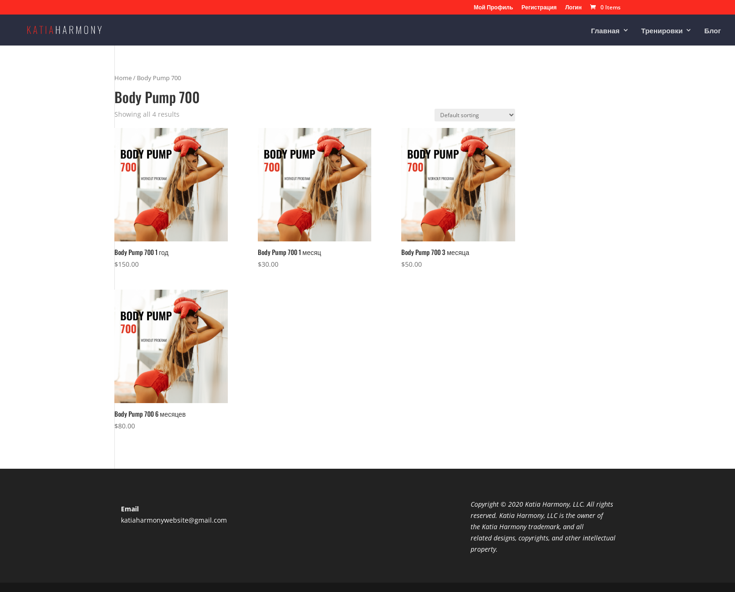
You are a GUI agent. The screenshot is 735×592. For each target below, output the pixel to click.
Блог (712, 31)
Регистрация (539, 8)
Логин (573, 8)
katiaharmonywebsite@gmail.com (174, 520)
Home (123, 78)
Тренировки (662, 31)
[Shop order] (475, 115)
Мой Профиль (493, 8)
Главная (605, 31)
